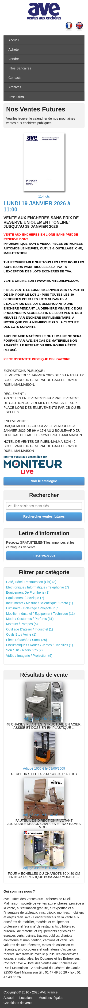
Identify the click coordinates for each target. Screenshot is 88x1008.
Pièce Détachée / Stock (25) (26, 640)
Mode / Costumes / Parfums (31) (30, 619)
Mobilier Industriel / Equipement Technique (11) (40, 613)
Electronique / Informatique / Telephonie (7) (37, 587)
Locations (26, 998)
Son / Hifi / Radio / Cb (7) (24, 650)
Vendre (13, 59)
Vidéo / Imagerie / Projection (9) (29, 655)
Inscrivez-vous (44, 555)
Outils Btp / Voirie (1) (21, 634)
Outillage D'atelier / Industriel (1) (29, 629)
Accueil (13, 40)
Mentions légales (50, 998)
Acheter (14, 49)
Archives (14, 87)
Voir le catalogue (44, 481)
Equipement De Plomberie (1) (27, 592)
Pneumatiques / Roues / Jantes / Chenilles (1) (39, 645)
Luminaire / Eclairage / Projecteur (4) (33, 608)
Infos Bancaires (19, 68)
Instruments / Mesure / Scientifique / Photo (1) (39, 603)
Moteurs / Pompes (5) (22, 624)
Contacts (14, 78)
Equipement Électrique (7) (25, 598)
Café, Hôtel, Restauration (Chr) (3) (31, 582)
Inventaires (16, 96)
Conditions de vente (18, 1003)
